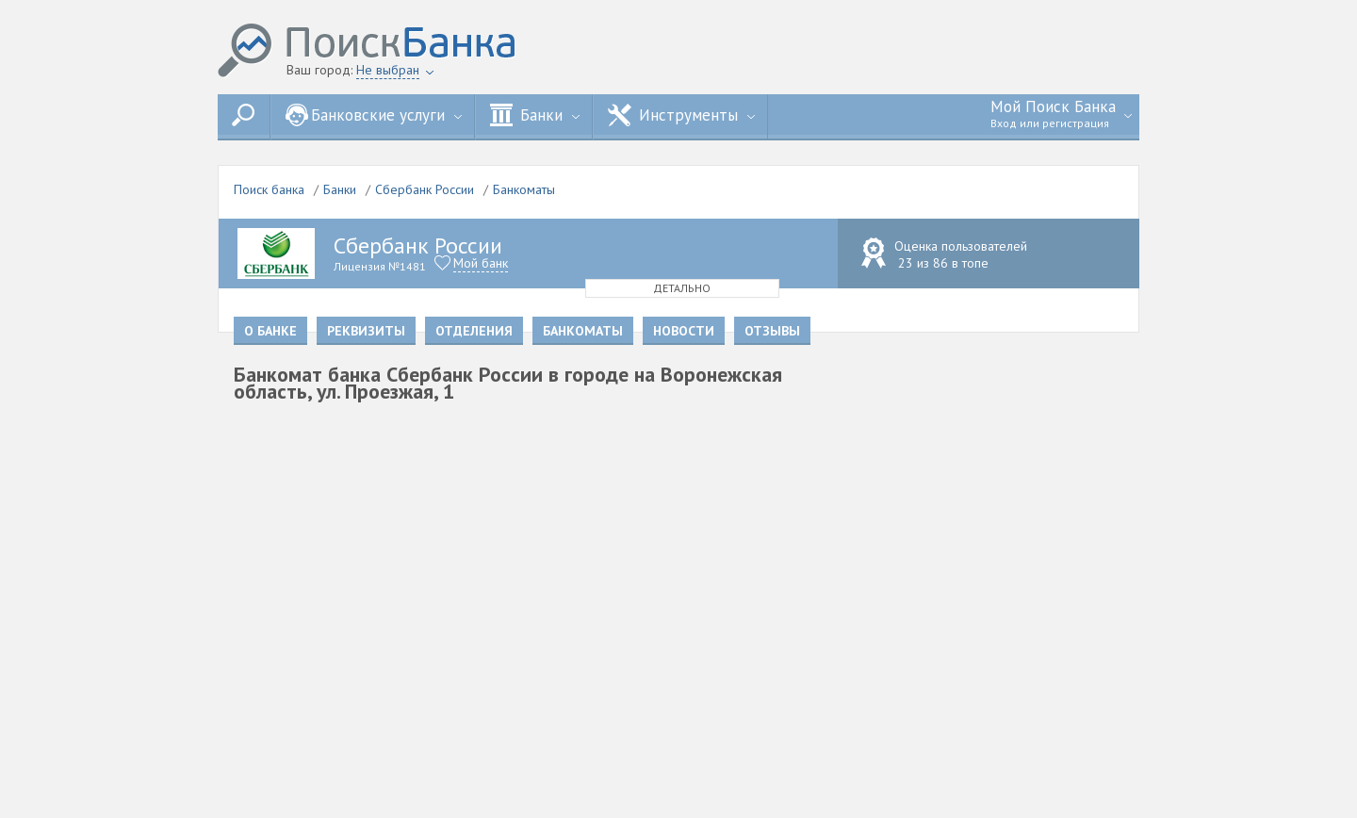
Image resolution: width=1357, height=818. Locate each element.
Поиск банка (269, 189)
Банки (535, 115)
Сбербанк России (424, 189)
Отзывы (772, 330)
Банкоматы (524, 189)
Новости (683, 330)
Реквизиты (366, 330)
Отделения (474, 330)
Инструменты (681, 115)
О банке (270, 330)
